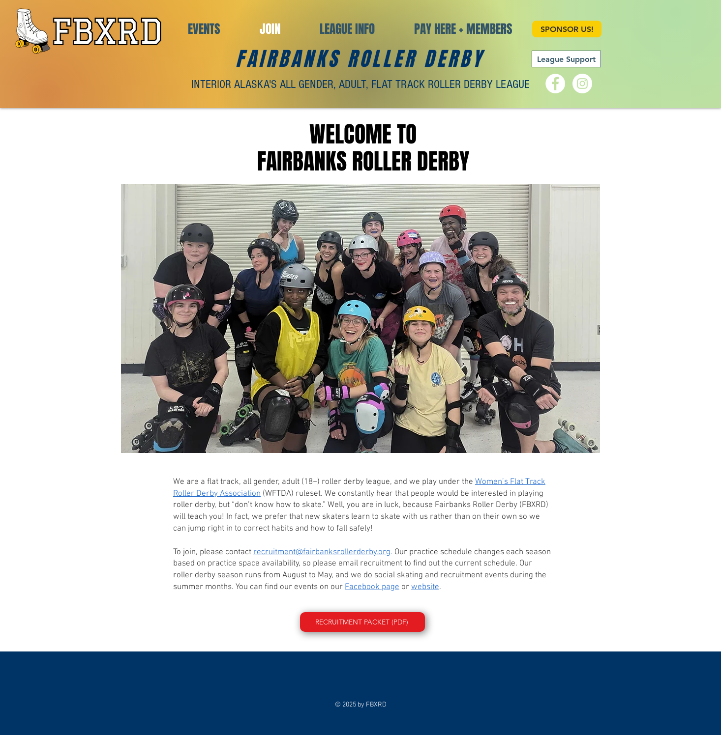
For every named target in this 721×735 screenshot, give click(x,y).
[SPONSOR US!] (566, 29)
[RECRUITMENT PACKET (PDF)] (362, 622)
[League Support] (566, 59)
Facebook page (372, 587)
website (425, 587)
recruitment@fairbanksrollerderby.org (322, 552)
